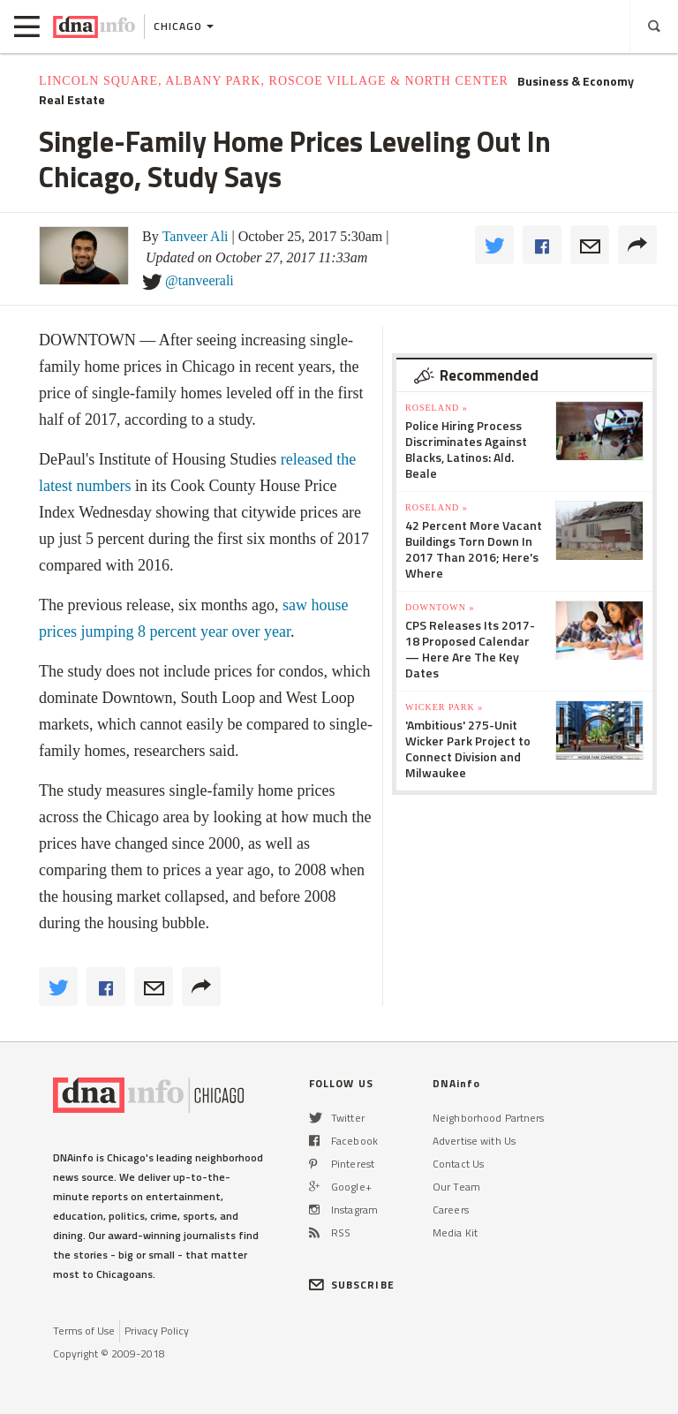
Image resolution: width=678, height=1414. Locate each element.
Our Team (456, 1186)
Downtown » (439, 607)
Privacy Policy (156, 1330)
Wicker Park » (444, 707)
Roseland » (436, 407)
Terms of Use (84, 1330)
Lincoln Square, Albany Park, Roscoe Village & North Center (273, 80)
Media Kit (455, 1232)
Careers (451, 1209)
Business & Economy (575, 81)
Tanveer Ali (195, 236)
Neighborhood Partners (489, 1117)
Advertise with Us (474, 1140)
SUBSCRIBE (352, 1284)
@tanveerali (199, 280)
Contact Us (458, 1163)
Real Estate (72, 100)
